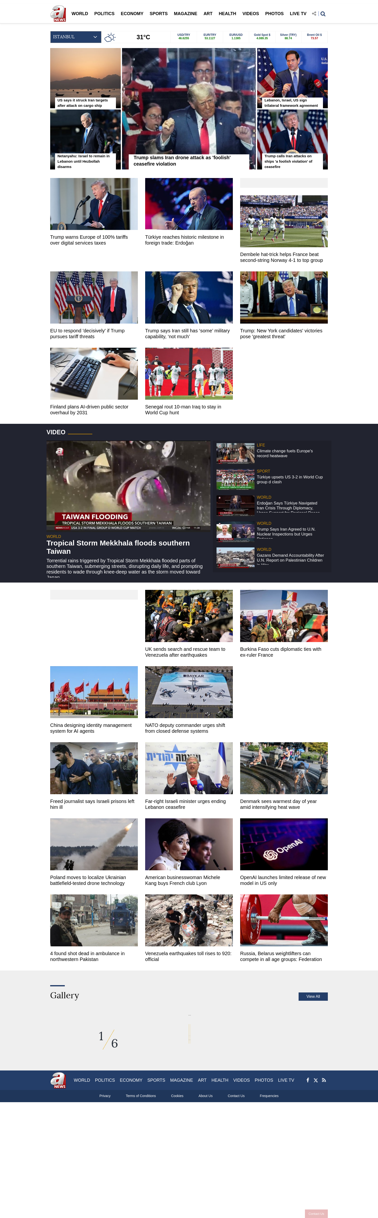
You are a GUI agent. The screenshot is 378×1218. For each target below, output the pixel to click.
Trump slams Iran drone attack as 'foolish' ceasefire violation (182, 161)
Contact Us (316, 1214)
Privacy (105, 1187)
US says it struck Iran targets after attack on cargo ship (82, 103)
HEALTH (227, 13)
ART (208, 13)
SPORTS (159, 13)
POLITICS (104, 13)
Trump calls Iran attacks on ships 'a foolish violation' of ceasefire (288, 161)
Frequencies (269, 1187)
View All (313, 996)
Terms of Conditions (141, 1187)
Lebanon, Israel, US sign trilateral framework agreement (291, 103)
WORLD (80, 13)
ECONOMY (132, 13)
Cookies (177, 1187)
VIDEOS (250, 13)
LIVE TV (298, 13)
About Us (205, 1187)
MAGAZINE (185, 13)
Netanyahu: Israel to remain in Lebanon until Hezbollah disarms (83, 161)
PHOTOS (274, 13)
